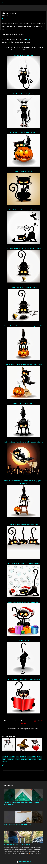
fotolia (39, 756)
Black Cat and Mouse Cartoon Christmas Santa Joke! (24, 563)
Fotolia (28, 39)
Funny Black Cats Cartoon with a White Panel (23, 524)
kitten (39, 759)
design (33, 756)
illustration (32, 759)
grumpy (17, 759)
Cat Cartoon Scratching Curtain (23, 94)
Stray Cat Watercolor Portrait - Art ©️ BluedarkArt (17, 824)
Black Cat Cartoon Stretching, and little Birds (23, 210)
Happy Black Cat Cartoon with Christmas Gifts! (23, 602)
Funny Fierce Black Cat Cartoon (23, 403)
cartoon (12, 756)
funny (4, 759)
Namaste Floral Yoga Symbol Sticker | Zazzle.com (17, 844)
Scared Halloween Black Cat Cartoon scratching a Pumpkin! (23, 326)
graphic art (10, 759)
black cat (5, 756)
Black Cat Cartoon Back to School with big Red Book (24, 679)
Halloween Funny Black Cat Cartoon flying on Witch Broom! (23, 442)
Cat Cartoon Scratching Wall (23, 55)
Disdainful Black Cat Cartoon (23, 641)
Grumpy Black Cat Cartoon (23, 171)
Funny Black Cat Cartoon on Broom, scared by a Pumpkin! (23, 364)
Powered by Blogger (24, 861)
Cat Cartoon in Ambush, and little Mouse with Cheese (23, 248)
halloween (24, 759)
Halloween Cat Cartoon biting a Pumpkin (23, 132)
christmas (23, 756)
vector (5, 761)
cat (17, 756)
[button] (3, 19)
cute (29, 756)
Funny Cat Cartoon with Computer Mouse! (23, 287)
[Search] (45, 3)
